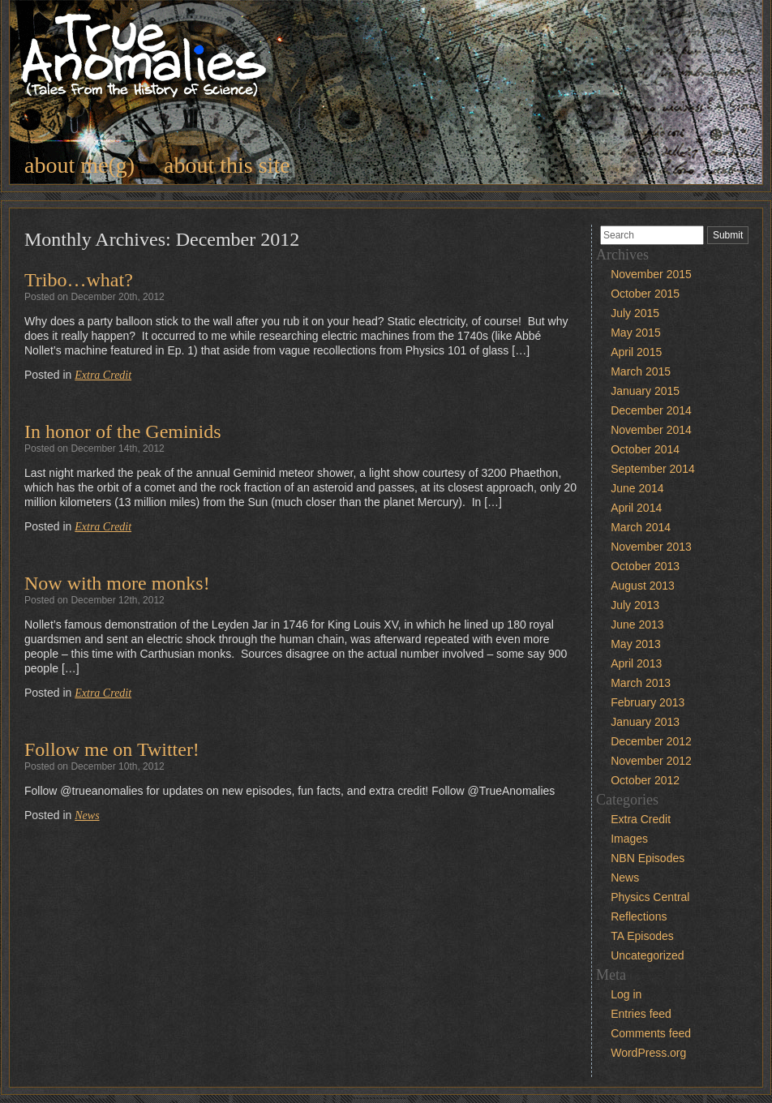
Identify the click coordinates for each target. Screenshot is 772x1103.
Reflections (639, 916)
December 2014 (651, 410)
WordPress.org (648, 1052)
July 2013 (635, 605)
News (87, 815)
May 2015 (635, 332)
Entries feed (641, 1013)
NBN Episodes (647, 858)
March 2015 (641, 371)
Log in (626, 994)
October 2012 (645, 780)
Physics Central (650, 897)
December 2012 (651, 741)
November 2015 (651, 274)
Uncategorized (647, 955)
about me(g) (79, 165)
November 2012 (651, 760)
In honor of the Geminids (122, 431)
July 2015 (635, 313)
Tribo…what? (78, 279)
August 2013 (643, 585)
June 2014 (637, 488)
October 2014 (645, 449)
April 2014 (636, 507)
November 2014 (651, 429)
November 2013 (651, 546)
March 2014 (641, 527)
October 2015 (645, 293)
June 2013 (637, 624)
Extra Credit (103, 375)
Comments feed (651, 1033)
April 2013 (636, 663)
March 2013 (641, 682)
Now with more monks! (117, 583)
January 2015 (645, 390)
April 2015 (636, 351)
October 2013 (645, 566)
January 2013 (645, 721)
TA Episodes (642, 935)
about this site (227, 165)
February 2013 (647, 702)
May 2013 (635, 643)
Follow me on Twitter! (111, 749)
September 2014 (653, 468)
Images (629, 838)
